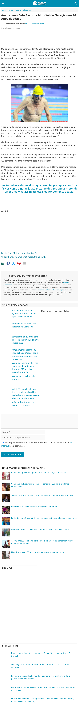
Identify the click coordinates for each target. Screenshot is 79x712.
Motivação (11, 10)
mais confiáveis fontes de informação (49, 290)
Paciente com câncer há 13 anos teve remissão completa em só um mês (43, 518)
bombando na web (13, 256)
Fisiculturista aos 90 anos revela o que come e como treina (37, 552)
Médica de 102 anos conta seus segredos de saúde (34, 506)
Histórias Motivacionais (23, 10)
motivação (28, 256)
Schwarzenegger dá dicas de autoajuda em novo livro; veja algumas (42, 495)
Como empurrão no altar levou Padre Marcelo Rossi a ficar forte (40, 529)
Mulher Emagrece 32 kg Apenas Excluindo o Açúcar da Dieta (38, 472)
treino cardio (40, 256)
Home (4, 10)
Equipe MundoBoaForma (34, 24)
